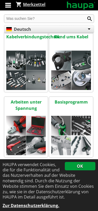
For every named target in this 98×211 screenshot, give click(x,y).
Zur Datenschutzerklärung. (31, 205)
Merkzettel (30, 4)
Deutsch (18, 29)
